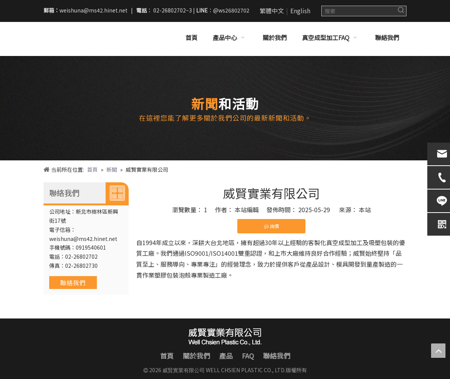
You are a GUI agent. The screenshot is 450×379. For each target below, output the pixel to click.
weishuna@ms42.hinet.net (93, 10)
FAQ (248, 355)
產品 (226, 355)
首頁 (167, 355)
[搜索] (359, 11)
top (438, 350)
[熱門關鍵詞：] (401, 11)
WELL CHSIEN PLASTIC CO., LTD (245, 370)
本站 (365, 209)
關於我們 (196, 355)
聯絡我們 (73, 282)
